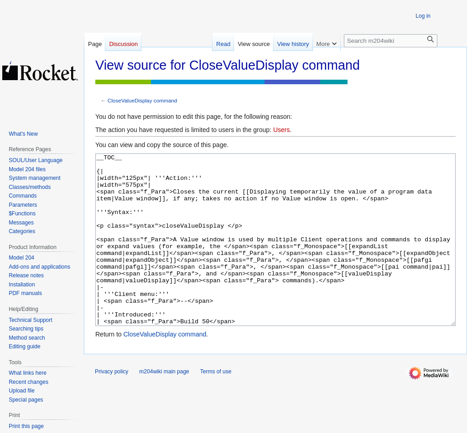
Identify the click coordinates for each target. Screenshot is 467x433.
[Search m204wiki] (390, 40)
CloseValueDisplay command (142, 100)
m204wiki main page (164, 405)
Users (281, 129)
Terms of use (216, 405)
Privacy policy (111, 405)
